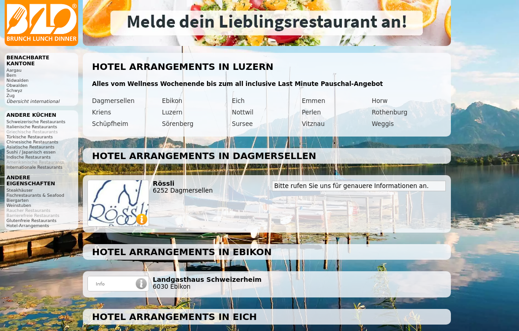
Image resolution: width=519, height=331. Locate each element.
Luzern (172, 112)
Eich (238, 100)
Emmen (313, 100)
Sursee (242, 123)
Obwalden (17, 85)
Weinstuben (18, 205)
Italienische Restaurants (31, 126)
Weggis (383, 123)
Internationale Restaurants (34, 167)
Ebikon (172, 100)
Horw (379, 100)
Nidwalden (17, 80)
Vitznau (313, 123)
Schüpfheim (110, 123)
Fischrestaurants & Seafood (35, 195)
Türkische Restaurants (29, 136)
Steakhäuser (19, 190)
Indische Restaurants (28, 157)
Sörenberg (178, 123)
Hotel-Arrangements (27, 225)
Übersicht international (32, 101)
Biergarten (17, 200)
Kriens (101, 112)
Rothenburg (389, 112)
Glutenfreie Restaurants (31, 220)
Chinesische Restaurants (32, 141)
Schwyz (14, 90)
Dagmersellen (113, 100)
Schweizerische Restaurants (35, 121)
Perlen (311, 112)
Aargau (14, 70)
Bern (11, 75)
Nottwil (243, 112)
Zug (10, 95)
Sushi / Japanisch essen (31, 151)
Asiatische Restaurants (30, 146)
